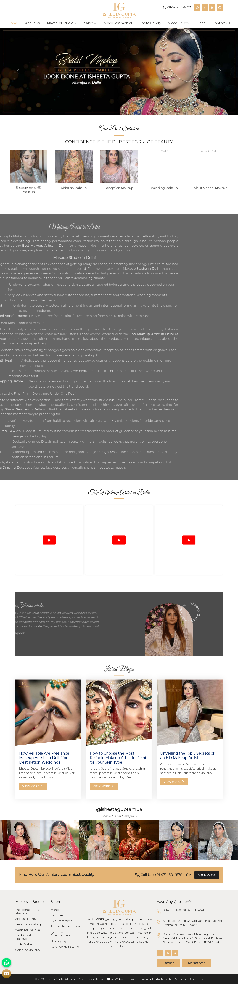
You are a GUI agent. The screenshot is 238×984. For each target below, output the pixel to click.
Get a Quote (206, 875)
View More (33, 786)
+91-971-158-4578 (177, 7)
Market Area (196, 963)
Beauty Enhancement (66, 926)
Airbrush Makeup (26, 918)
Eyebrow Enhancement (60, 933)
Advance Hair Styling (65, 946)
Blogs (200, 23)
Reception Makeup (28, 924)
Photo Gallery (150, 23)
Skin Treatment (61, 921)
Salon (90, 23)
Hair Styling (58, 941)
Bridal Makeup (25, 944)
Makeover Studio (62, 23)
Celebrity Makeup (27, 950)
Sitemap (168, 963)
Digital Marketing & (164, 979)
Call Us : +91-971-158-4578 (158, 875)
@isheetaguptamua (119, 809)
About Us (32, 23)
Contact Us (221, 23)
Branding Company (190, 979)
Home (13, 23)
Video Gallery (178, 23)
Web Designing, (141, 979)
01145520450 (172, 910)
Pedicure (57, 915)
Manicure (57, 910)
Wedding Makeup (27, 930)
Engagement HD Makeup (27, 911)
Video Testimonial (118, 23)
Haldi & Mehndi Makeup (25, 937)
